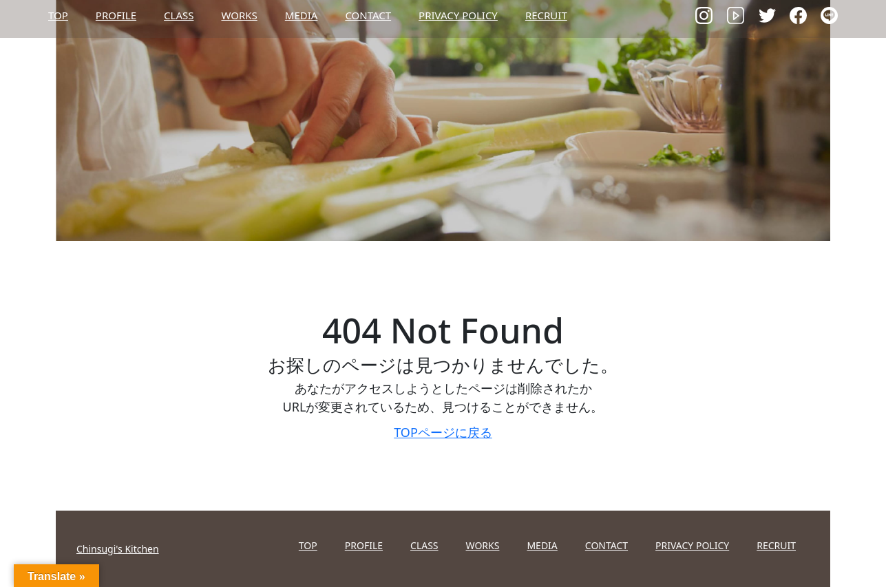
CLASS (178, 15)
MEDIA (301, 15)
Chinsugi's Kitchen (117, 548)
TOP (58, 15)
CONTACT (368, 15)
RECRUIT (546, 15)
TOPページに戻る (443, 432)
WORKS (239, 15)
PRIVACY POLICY (458, 15)
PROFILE (116, 15)
